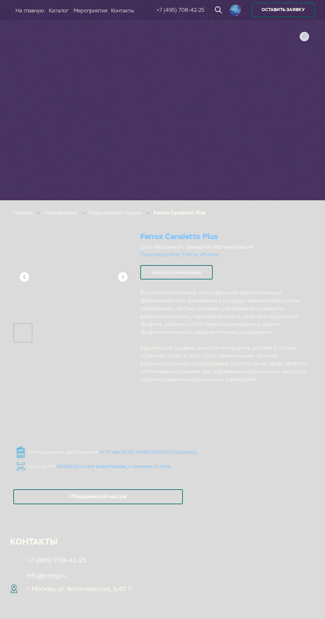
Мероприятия (91, 10)
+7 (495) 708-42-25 (180, 10)
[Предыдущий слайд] (24, 277)
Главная (23, 213)
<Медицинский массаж (98, 496)
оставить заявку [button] (283, 9)
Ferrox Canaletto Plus (180, 213)
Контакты (122, 10)
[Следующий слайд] (123, 277)
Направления (60, 213)
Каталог (59, 10)
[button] (176, 272)
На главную (30, 10)
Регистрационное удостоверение (112, 452)
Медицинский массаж (115, 213)
